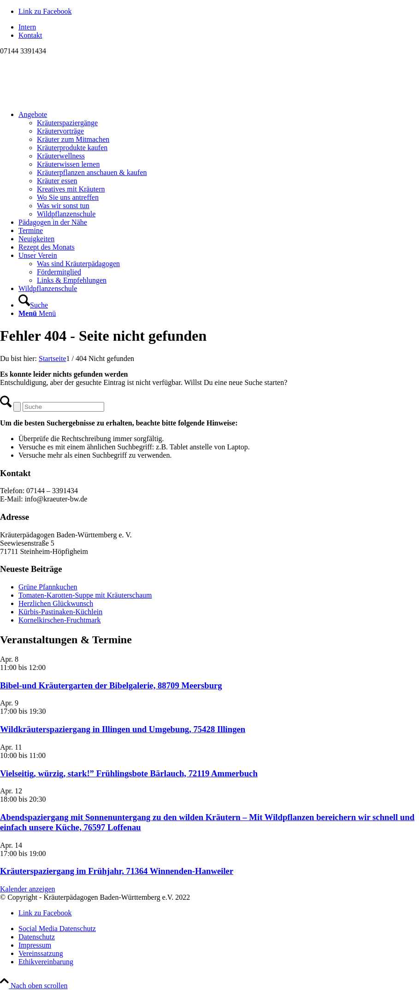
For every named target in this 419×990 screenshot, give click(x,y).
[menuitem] (218, 27)
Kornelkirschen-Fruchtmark (59, 620)
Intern (27, 27)
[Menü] (37, 313)
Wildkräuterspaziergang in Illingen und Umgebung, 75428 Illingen (122, 729)
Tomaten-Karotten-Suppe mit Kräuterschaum (85, 595)
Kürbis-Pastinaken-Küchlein (60, 612)
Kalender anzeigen (27, 889)
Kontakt (30, 35)
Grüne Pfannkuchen (47, 587)
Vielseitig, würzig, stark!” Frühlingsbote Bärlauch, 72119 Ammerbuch (129, 773)
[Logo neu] (69, 99)
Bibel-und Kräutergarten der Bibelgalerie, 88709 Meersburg (111, 685)
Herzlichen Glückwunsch (55, 603)
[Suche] (33, 305)
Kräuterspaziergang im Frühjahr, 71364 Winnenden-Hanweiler (116, 871)
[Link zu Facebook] (45, 11)
